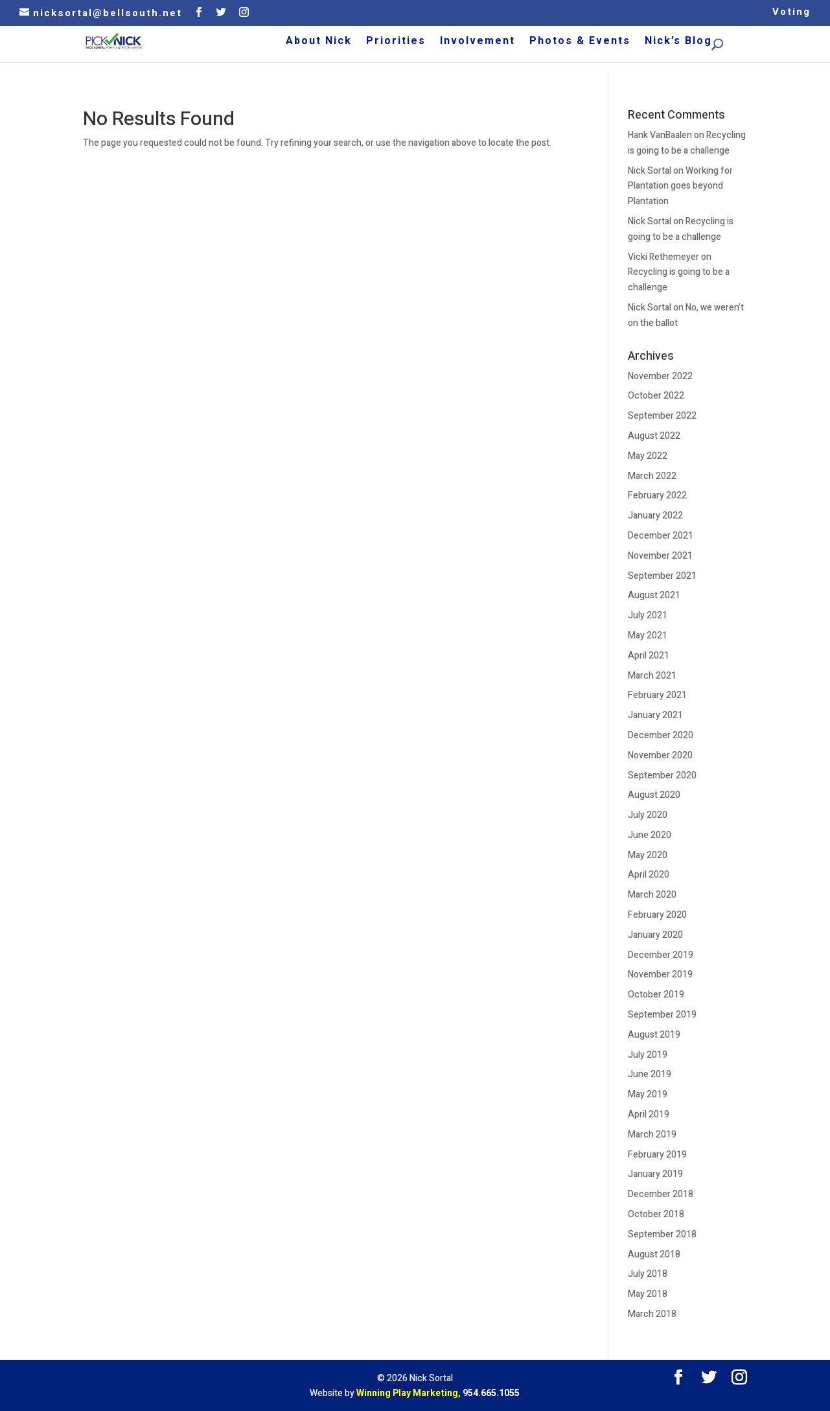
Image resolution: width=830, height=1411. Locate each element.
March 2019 (652, 1134)
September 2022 (662, 416)
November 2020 (660, 755)
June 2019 (649, 1074)
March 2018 (652, 1314)
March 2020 (652, 895)
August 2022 (654, 436)
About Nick (391, 42)
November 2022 (660, 376)
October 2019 (656, 994)
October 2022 (656, 395)
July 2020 (647, 815)
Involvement (550, 42)
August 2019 (654, 1035)
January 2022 (655, 515)
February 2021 (657, 695)
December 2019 (660, 955)
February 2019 (657, 1154)
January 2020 (655, 935)
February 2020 (657, 915)
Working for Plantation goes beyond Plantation (680, 186)
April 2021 (648, 655)
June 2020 (649, 835)
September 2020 (662, 775)
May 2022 (647, 456)
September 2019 (662, 1014)
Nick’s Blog (751, 42)
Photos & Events (652, 42)
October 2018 (656, 1214)
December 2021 (660, 535)
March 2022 (652, 476)
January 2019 (655, 1174)
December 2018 (660, 1194)
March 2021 (652, 675)
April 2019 (648, 1114)
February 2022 (657, 495)
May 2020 (647, 855)
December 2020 (660, 735)
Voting (791, 13)
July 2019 (647, 1055)
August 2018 (654, 1254)
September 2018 (662, 1234)
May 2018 (647, 1294)
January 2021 (655, 715)
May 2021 (647, 635)
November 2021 (660, 556)
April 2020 (648, 874)
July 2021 (647, 615)
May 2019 (647, 1094)
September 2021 (662, 576)
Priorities (468, 42)
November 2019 (660, 974)
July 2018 (647, 1274)
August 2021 (654, 595)
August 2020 (654, 795)
